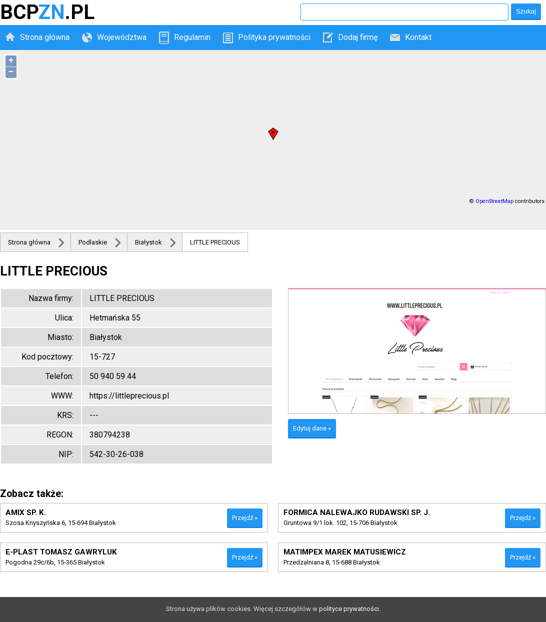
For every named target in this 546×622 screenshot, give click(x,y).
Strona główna (45, 37)
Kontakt (418, 37)
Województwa (121, 37)
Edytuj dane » (312, 428)
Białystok (148, 242)
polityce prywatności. (349, 608)
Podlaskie (92, 242)
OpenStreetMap (495, 201)
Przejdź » (245, 518)
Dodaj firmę (358, 37)
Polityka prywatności (274, 37)
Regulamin (192, 37)
